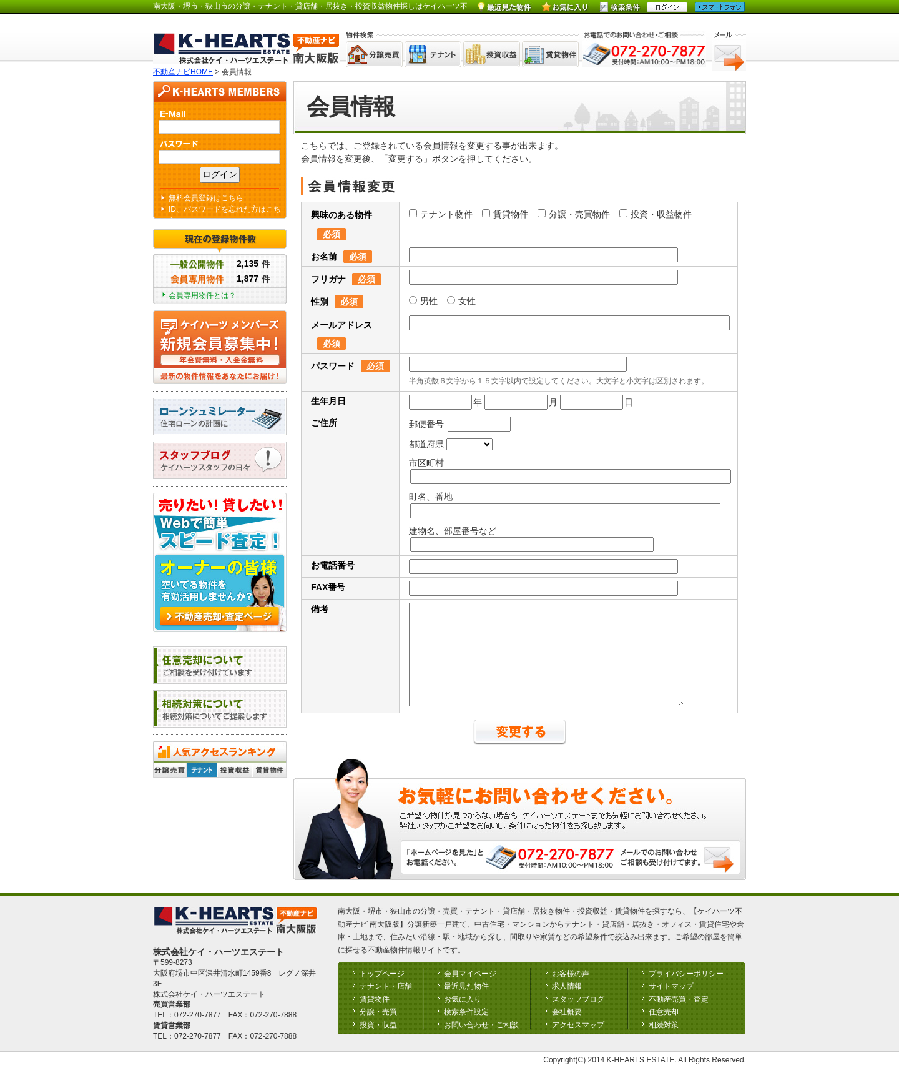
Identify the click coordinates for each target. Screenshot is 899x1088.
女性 (461, 301)
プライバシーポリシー (686, 992)
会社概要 (567, 1030)
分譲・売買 (378, 1030)
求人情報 (567, 1005)
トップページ (382, 992)
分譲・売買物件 (574, 214)
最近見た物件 (466, 1005)
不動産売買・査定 (679, 1018)
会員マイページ (470, 992)
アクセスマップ (578, 1043)
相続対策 (664, 1043)
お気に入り (462, 1018)
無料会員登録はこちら (206, 198)
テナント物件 (441, 214)
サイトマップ (671, 1005)
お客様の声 (570, 992)
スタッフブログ (578, 1018)
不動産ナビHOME (183, 71)
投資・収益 (378, 1043)
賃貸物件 (505, 214)
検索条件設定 (466, 1030)
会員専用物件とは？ (202, 295)
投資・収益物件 (655, 214)
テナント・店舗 (386, 1005)
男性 (423, 301)
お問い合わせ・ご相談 (481, 1043)
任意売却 (664, 1030)
